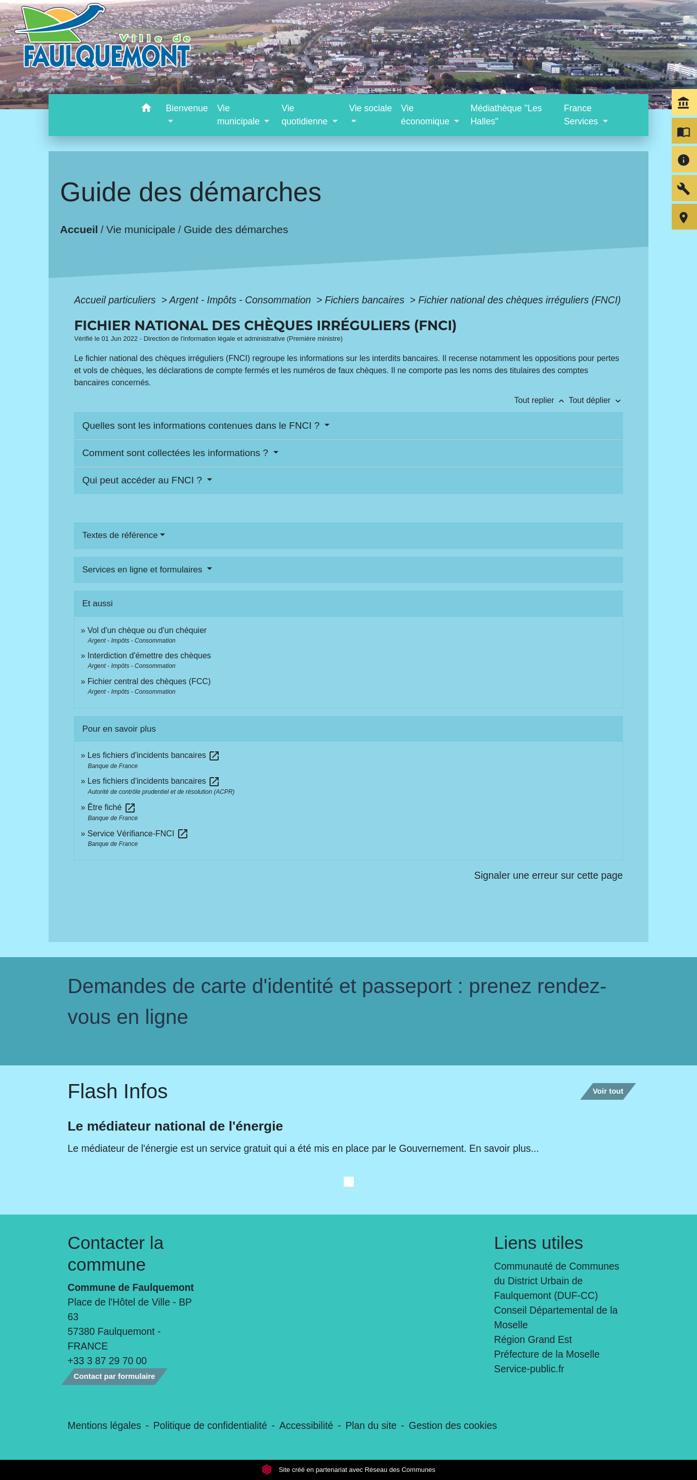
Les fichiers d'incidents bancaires (154, 755)
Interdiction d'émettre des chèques (149, 655)
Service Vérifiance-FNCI (138, 833)
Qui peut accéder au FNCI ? (143, 480)
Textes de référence (119, 535)
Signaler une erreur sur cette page (548, 875)
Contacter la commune (116, 1253)
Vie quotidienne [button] (305, 114)
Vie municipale (141, 229)
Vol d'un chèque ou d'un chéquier (147, 630)
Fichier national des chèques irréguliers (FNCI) (519, 299)
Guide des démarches (236, 229)
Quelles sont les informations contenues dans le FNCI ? (202, 425)
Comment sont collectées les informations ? (176, 452)
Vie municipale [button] (239, 114)
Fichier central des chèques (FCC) (149, 681)
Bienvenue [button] (187, 108)
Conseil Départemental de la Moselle (556, 1317)
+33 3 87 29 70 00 (107, 1360)
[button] (146, 109)
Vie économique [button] (426, 114)
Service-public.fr (529, 1368)
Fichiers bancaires (366, 299)
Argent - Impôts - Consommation (242, 299)
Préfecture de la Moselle (547, 1354)
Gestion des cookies (453, 1425)
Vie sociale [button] (370, 108)
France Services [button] (582, 114)
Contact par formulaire (114, 1376)
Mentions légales (104, 1425)
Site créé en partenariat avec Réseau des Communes (348, 1469)
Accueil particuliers (116, 299)
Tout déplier (595, 400)
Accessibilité (306, 1425)
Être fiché (112, 807)
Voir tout (608, 1091)
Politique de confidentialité (210, 1425)
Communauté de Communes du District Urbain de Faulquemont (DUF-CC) (557, 1281)
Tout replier (541, 400)
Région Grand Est (533, 1339)
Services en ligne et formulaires (143, 569)
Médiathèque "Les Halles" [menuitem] (506, 114)
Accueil (79, 229)
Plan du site (370, 1425)
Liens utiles (538, 1242)
